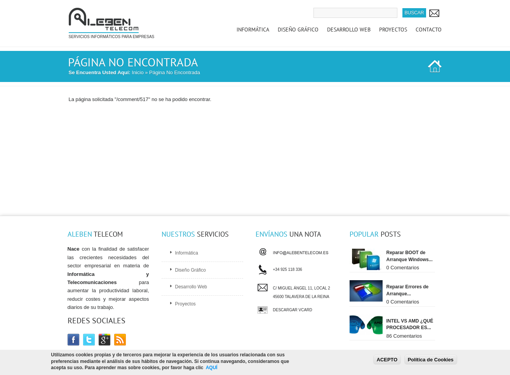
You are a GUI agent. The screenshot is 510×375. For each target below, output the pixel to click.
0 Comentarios (402, 267)
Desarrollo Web (349, 29)
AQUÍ (212, 368)
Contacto (429, 29)
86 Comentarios (404, 336)
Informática (253, 29)
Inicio (137, 72)
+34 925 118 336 (287, 268)
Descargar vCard (292, 310)
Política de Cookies (431, 360)
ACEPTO (387, 360)
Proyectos (393, 29)
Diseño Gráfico (298, 29)
